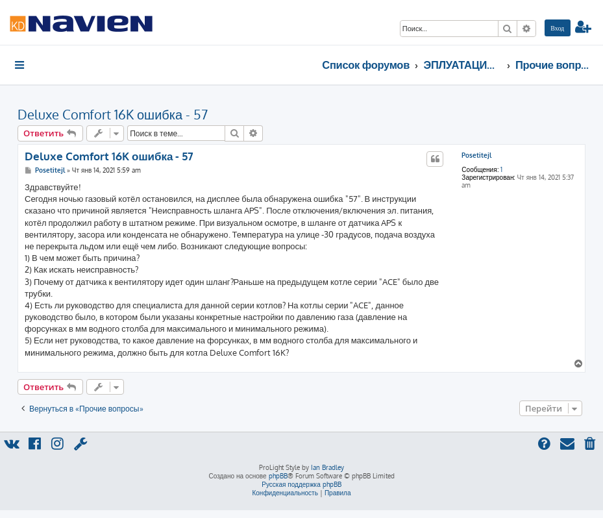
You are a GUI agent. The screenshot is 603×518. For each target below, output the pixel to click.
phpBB (278, 476)
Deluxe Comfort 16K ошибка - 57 (113, 114)
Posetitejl (476, 155)
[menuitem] (558, 27)
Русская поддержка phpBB (301, 484)
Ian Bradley (327, 467)
